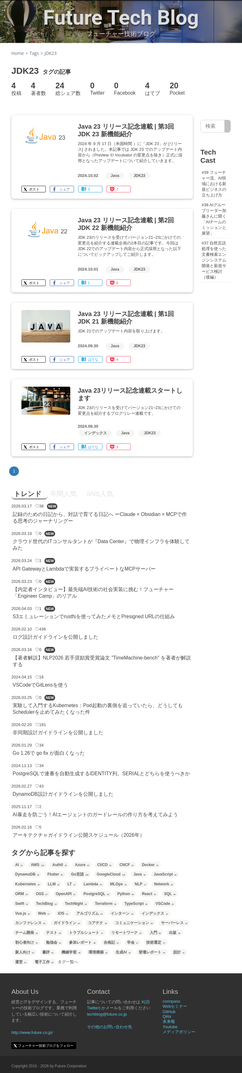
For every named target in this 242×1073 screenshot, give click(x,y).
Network (163, 884)
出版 (174, 932)
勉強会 (53, 942)
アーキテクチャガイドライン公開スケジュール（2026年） (79, 835)
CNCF (126, 865)
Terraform (105, 903)
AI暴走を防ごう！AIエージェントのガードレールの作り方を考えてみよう (95, 814)
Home (17, 53)
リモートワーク (126, 932)
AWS (37, 865)
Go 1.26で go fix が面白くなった (49, 753)
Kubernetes (27, 884)
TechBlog (46, 903)
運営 (20, 962)
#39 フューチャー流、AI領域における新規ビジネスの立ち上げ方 (214, 183)
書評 (48, 952)
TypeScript (135, 903)
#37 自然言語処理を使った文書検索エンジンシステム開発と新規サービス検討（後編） (214, 260)
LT (71, 884)
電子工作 (44, 962)
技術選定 (155, 942)
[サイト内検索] (228, 126)
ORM (21, 894)
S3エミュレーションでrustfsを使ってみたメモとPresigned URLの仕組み (94, 616)
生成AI (123, 952)
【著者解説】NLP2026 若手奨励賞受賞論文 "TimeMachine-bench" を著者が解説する (102, 661)
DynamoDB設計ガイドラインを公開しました (63, 794)
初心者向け (26, 942)
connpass (171, 1001)
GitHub (169, 1011)
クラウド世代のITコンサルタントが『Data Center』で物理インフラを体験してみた (101, 545)
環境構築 (98, 952)
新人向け (24, 952)
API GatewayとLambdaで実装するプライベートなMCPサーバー (84, 569)
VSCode (165, 903)
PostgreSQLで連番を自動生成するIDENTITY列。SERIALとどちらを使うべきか (101, 773)
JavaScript (165, 874)
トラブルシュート (86, 932)
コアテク (97, 923)
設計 (179, 952)
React (149, 894)
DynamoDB (27, 874)
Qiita (167, 1016)
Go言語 (80, 874)
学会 (132, 942)
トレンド (28, 493)
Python (125, 894)
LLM (53, 884)
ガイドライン (67, 923)
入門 (155, 932)
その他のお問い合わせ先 (109, 1026)
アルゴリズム (89, 913)
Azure (82, 865)
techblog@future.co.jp (107, 1014)
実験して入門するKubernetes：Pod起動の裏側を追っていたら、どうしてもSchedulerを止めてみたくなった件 (98, 709)
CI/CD (104, 865)
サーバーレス (174, 923)
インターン (122, 913)
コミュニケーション (134, 923)
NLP (140, 884)
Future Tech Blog (121, 18)
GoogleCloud (111, 874)
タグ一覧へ (68, 961)
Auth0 (59, 865)
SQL (170, 894)
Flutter (55, 874)
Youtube (170, 1026)
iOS (63, 913)
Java (115, 175)
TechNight (76, 903)
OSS (42, 894)
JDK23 (139, 175)
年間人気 (63, 493)
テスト (53, 932)
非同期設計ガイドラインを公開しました (58, 732)
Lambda (93, 884)
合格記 (111, 942)
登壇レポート (152, 952)
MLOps (118, 884)
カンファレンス (30, 923)
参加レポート (82, 942)
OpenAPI (65, 894)
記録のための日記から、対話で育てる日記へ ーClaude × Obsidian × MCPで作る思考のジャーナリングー (100, 518)
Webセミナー (175, 1006)
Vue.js (22, 913)
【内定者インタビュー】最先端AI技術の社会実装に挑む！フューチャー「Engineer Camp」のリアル (93, 593)
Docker (150, 865)
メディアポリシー (179, 1031)
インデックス (95, 433)
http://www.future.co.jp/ (32, 1032)
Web (44, 913)
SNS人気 (99, 493)
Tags (34, 53)
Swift (21, 903)
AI (19, 865)
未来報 (169, 1021)
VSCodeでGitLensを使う (40, 685)
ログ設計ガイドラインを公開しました (55, 637)
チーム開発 (26, 932)
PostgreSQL (96, 894)
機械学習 (70, 952)
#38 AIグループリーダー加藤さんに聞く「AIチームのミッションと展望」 (214, 219)
